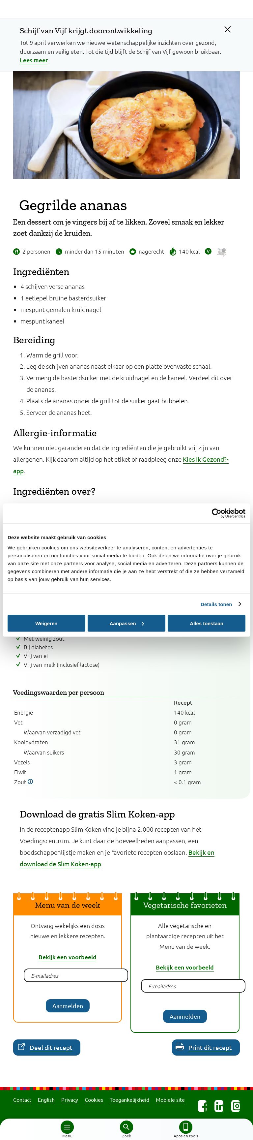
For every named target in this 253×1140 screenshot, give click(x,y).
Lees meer (34, 60)
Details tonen (216, 604)
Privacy (69, 1099)
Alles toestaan (206, 623)
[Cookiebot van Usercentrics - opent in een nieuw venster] (216, 513)
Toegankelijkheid (129, 1099)
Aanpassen (127, 623)
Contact (22, 1099)
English (46, 1099)
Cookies (94, 1099)
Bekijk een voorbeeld (68, 957)
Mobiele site (170, 1099)
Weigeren (46, 623)
